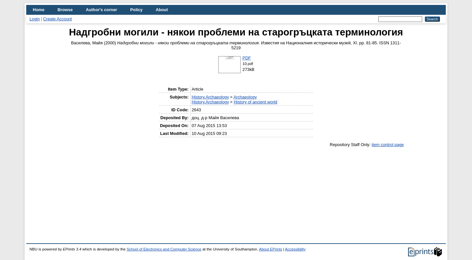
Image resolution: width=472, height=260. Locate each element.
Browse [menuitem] (65, 9)
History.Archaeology (210, 97)
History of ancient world (255, 101)
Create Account (57, 18)
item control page (388, 144)
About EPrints (270, 249)
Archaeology (245, 97)
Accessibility (295, 249)
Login (35, 18)
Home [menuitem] (39, 9)
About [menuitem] (162, 9)
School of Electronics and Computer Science (164, 249)
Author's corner (101, 9)
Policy (136, 9)
